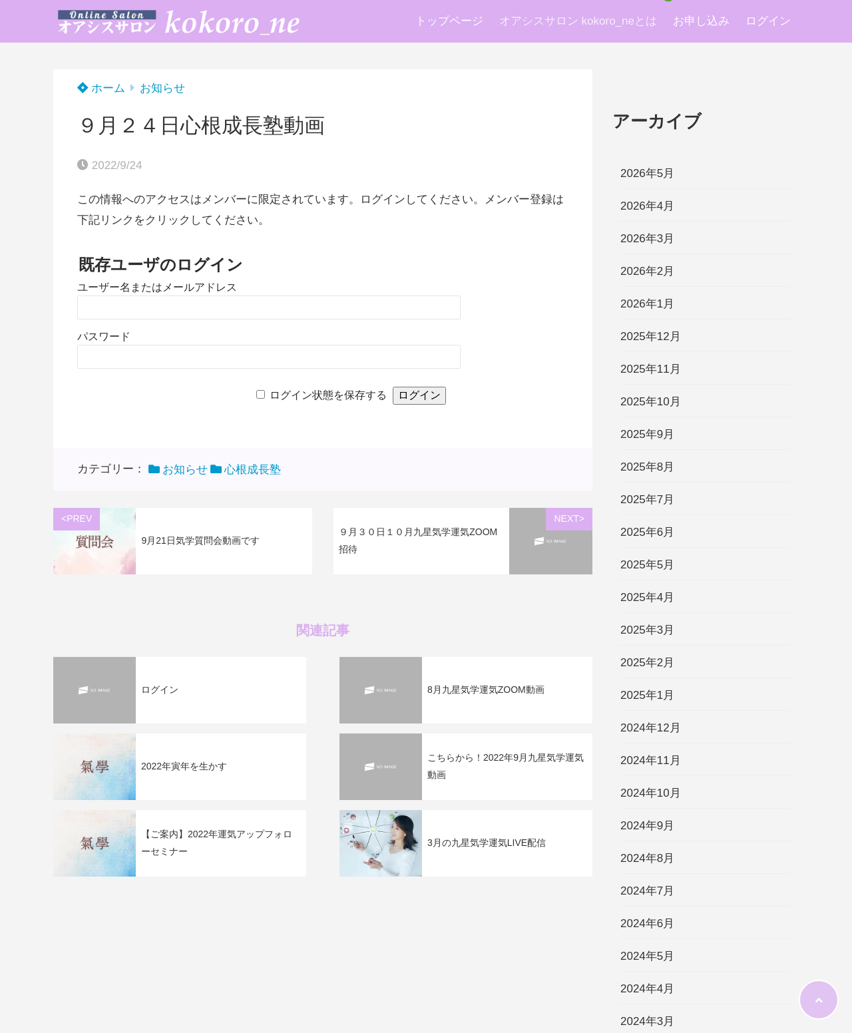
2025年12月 (650, 336)
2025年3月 (647, 630)
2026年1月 (647, 304)
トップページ (449, 21)
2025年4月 (647, 597)
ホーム (101, 88)
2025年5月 (647, 564)
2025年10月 (650, 401)
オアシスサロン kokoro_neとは (578, 21)
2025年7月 (647, 499)
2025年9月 (647, 434)
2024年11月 (650, 760)
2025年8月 (647, 467)
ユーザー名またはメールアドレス (157, 287)
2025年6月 (647, 532)
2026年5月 (647, 173)
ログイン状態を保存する (328, 395)
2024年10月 (650, 793)
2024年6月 (647, 923)
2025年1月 (647, 695)
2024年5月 (647, 956)
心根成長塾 (252, 469)
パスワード (103, 336)
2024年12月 (650, 728)
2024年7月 (647, 891)
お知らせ (162, 88)
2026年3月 (647, 238)
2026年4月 (647, 206)
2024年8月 (647, 858)
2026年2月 (647, 271)
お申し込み (701, 21)
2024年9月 (647, 825)
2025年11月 (650, 369)
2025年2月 (647, 662)
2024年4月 (647, 988)
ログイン (768, 21)
